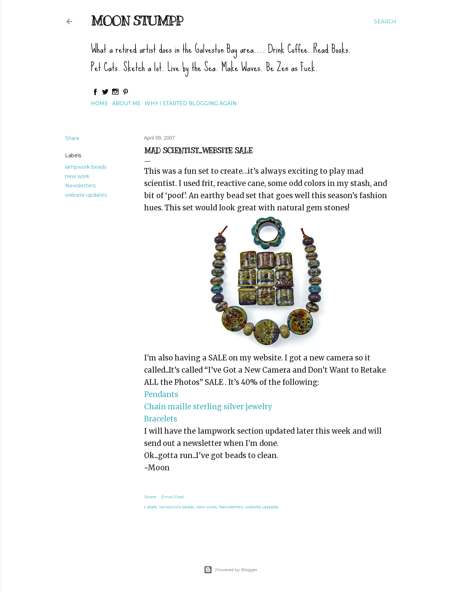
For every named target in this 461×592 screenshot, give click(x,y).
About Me (126, 103)
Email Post (172, 496)
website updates (86, 195)
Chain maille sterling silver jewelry (208, 406)
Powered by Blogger (231, 569)
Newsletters (80, 185)
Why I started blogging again (191, 103)
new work (77, 176)
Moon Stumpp (137, 21)
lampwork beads (85, 167)
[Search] (385, 21)
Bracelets (160, 418)
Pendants (161, 394)
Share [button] (72, 138)
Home (99, 103)
